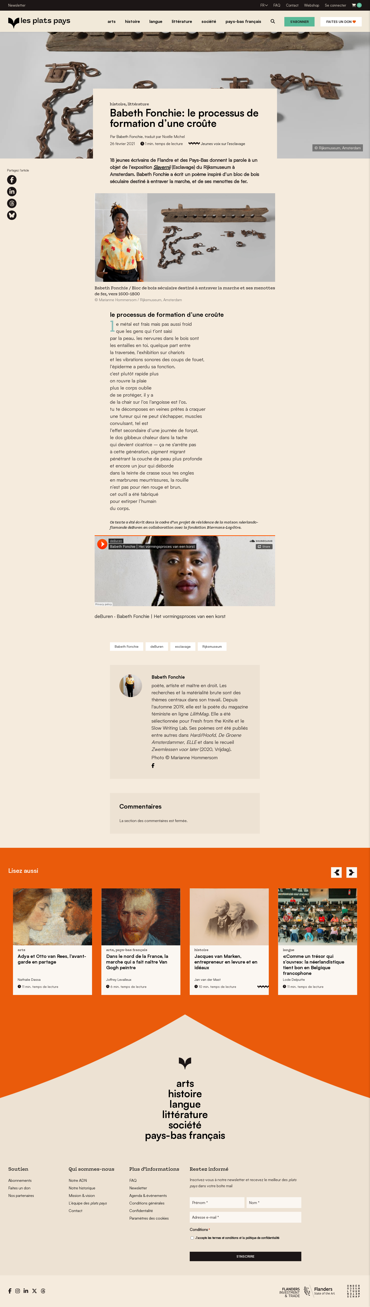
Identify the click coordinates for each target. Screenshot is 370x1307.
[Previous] (336, 872)
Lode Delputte (294, 979)
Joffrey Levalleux (118, 979)
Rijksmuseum (212, 646)
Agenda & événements (148, 1195)
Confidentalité (141, 1210)
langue (185, 1104)
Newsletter (16, 5)
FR (263, 5)
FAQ (276, 5)
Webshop (311, 5)
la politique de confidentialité (260, 1238)
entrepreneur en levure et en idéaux (225, 961)
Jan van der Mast (207, 979)
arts (185, 1083)
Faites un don (341, 22)
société (185, 1124)
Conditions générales (146, 1203)
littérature (185, 1114)
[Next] (351, 872)
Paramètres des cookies (149, 1218)
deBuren (135, 528)
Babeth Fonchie (129, 136)
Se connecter (335, 5)
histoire (185, 1093)
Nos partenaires (21, 1195)
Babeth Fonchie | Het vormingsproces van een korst (171, 616)
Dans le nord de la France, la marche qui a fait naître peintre (137, 961)
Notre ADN (78, 1180)
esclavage (183, 646)
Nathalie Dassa (29, 979)
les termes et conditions (223, 1238)
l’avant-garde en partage (52, 959)
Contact (292, 5)
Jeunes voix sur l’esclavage (223, 143)
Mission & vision (82, 1195)
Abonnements (20, 1180)
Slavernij (161, 167)
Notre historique (82, 1188)
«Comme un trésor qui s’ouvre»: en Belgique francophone (313, 964)
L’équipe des (88, 1203)
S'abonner (299, 22)
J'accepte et (237, 1238)
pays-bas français (185, 1135)
